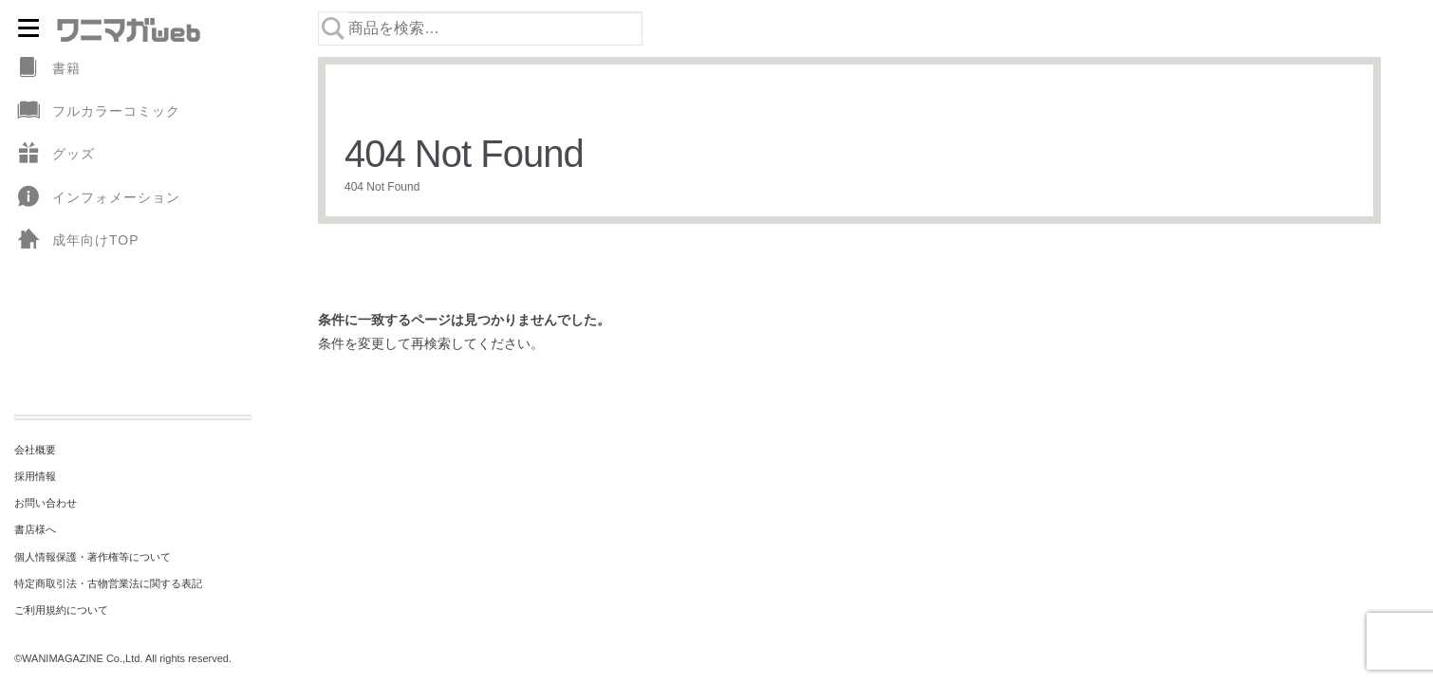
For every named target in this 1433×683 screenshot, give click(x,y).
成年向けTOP (77, 240)
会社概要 (35, 449)
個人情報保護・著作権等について (92, 557)
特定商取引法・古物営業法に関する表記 (108, 583)
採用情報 (35, 476)
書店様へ (35, 529)
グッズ (54, 154)
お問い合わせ (45, 502)
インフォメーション (97, 198)
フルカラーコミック (97, 111)
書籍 (47, 69)
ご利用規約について (61, 610)
